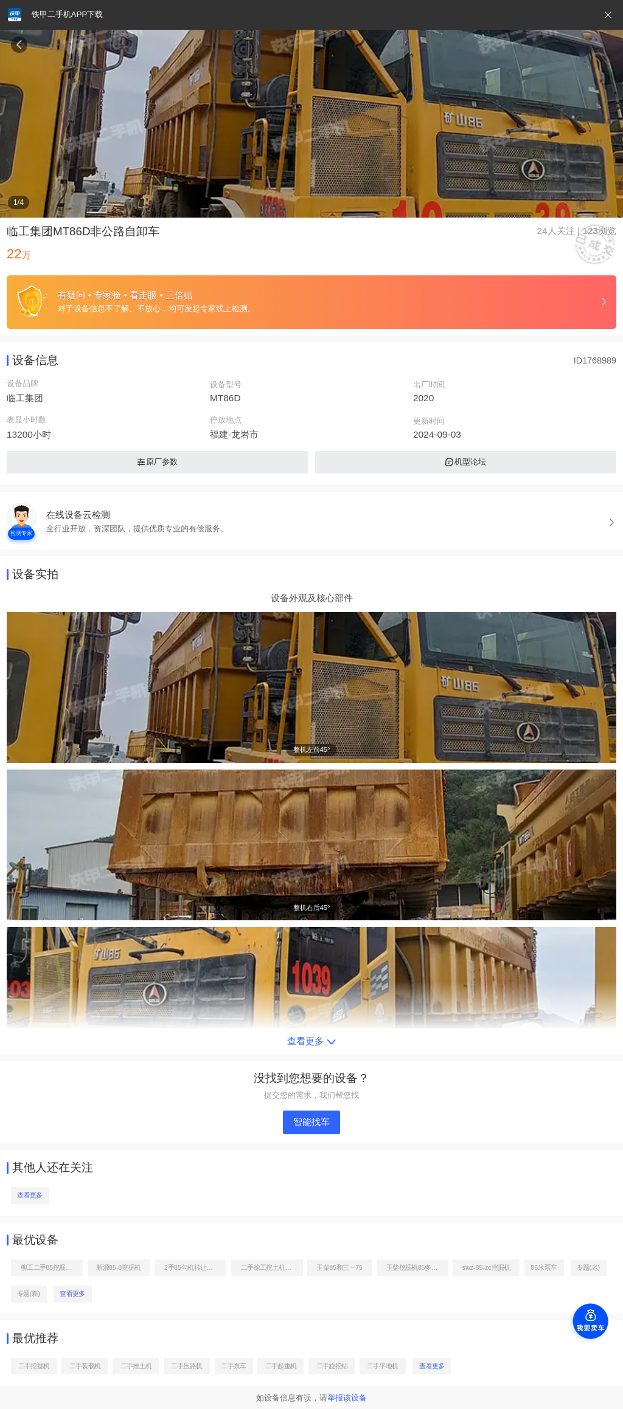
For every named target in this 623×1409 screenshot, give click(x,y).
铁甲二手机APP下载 (67, 14)
